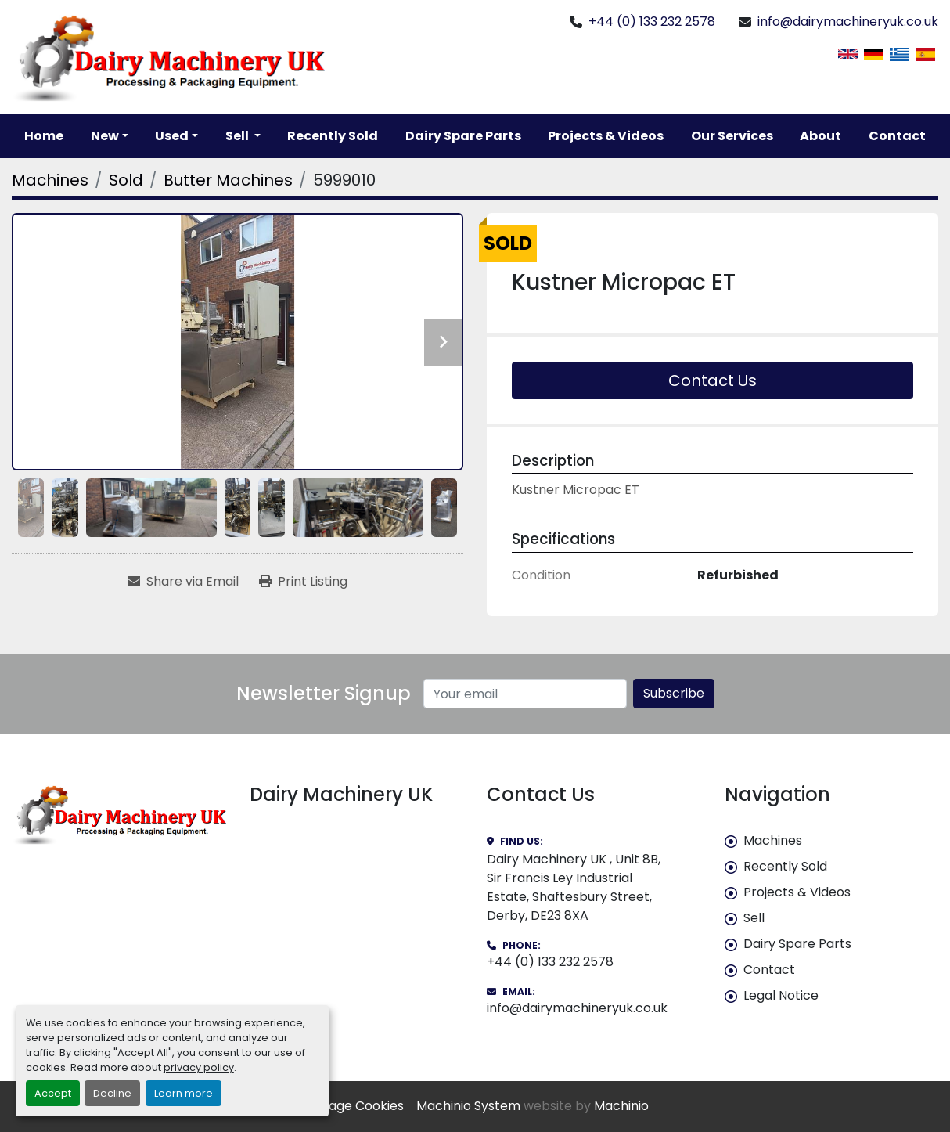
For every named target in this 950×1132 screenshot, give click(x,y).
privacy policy (199, 1067)
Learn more (183, 1093)
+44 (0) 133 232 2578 (651, 22)
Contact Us (712, 380)
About (820, 136)
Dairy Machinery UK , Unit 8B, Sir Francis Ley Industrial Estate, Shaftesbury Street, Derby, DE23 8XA (573, 887)
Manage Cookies (353, 1106)
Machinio (621, 1106)
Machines (772, 840)
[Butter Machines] (228, 180)
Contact (897, 136)
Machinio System (468, 1106)
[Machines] (50, 180)
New (105, 136)
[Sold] (126, 180)
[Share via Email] (183, 582)
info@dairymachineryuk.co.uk (847, 22)
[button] (109, 136)
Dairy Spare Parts (463, 136)
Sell (754, 918)
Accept (52, 1093)
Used (172, 136)
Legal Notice (781, 995)
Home (43, 136)
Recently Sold (332, 136)
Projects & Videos (606, 136)
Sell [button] (238, 136)
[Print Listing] (303, 582)
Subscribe (673, 693)
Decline (112, 1093)
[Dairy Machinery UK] (119, 814)
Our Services (732, 136)
